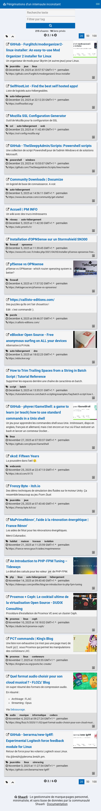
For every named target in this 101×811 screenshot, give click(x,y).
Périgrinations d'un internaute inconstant (32, 4)
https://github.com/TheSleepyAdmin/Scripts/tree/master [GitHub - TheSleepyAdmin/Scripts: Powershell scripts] (37, 167)
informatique (39, 715)
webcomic (15, 466)
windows (30, 159)
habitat (13, 541)
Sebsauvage (17, 710)
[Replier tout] (12, 36)
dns (36, 351)
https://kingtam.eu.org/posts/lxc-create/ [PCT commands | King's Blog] (29, 664)
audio (13, 715)
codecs (54, 715)
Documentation (57, 804)
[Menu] (98, 5)
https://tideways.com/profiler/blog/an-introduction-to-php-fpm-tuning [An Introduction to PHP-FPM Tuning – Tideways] (44, 584)
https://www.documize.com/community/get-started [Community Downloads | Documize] (34, 197)
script (13, 386)
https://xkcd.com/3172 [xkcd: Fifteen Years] (19, 473)
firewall (14, 244)
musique (24, 715)
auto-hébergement (20, 96)
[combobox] (50, 19)
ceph (34, 619)
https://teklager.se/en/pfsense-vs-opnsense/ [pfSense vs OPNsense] (31, 287)
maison (25, 541)
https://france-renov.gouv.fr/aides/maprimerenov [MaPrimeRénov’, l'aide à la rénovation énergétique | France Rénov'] (33, 548)
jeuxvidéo (15, 66)
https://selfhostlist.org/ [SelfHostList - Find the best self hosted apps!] (19, 103)
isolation (48, 541)
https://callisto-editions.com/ (22, 322)
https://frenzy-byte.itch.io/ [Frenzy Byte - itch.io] (21, 507)
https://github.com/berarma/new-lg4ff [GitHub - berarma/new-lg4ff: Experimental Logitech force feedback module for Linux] (27, 770)
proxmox (14, 619)
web (42, 126)
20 (81, 35)
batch (23, 386)
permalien (37, 70)
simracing (38, 762)
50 (87, 35)
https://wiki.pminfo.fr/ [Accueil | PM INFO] (19, 227)
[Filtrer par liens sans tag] (6, 36)
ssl (11, 126)
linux (34, 66)
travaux (36, 541)
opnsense (27, 244)
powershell (16, 159)
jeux (26, 66)
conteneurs (38, 657)
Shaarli (23, 797)
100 (94, 35)
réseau (13, 219)
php (12, 577)
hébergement (57, 577)
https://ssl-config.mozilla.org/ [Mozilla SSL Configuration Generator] (23, 133)
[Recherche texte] (50, 12)
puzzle (13, 315)
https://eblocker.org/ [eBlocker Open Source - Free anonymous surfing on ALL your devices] (18, 358)
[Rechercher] (50, 25)
